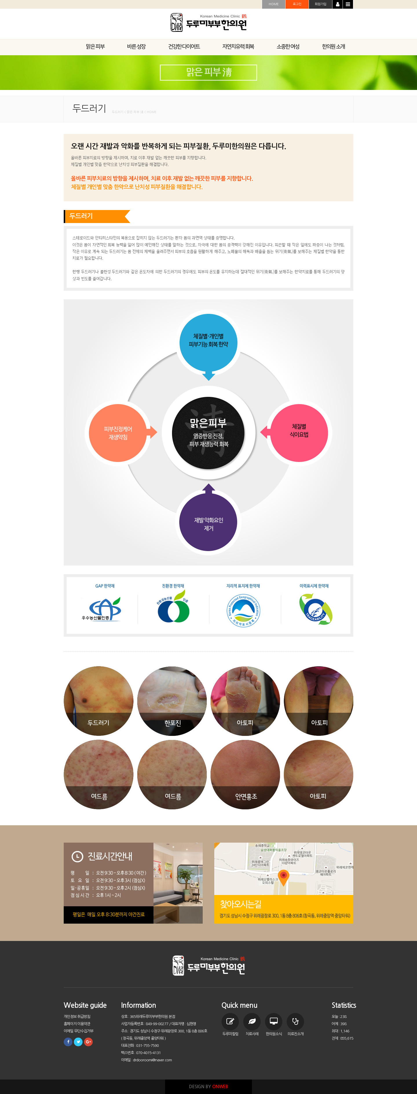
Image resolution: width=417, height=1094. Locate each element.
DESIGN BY (208, 1086)
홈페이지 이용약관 (77, 1024)
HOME (274, 4)
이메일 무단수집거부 (78, 1031)
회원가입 (320, 4)
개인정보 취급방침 (77, 1017)
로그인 (297, 4)
